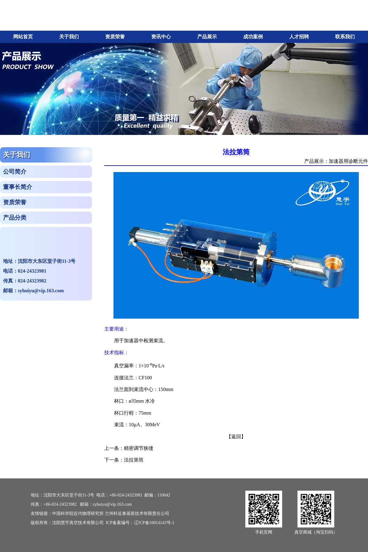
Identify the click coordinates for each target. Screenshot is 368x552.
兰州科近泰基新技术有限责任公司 (137, 513)
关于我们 (69, 36)
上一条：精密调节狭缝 (128, 448)
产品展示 (207, 36)
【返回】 (236, 436)
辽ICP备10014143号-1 (154, 522)
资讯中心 (161, 36)
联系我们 (345, 36)
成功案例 (253, 36)
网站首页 (23, 36)
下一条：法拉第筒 (124, 459)
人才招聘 (299, 36)
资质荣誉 (115, 36)
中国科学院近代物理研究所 (78, 513)
